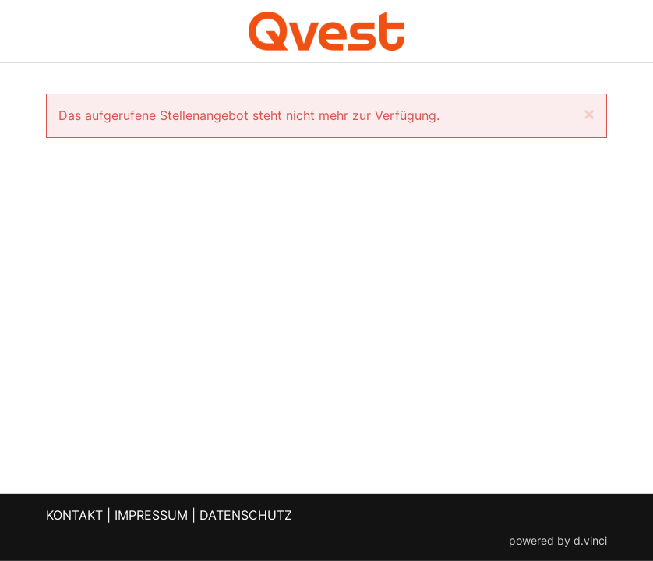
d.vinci (590, 540)
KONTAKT (74, 515)
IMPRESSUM (151, 515)
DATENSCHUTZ (245, 515)
